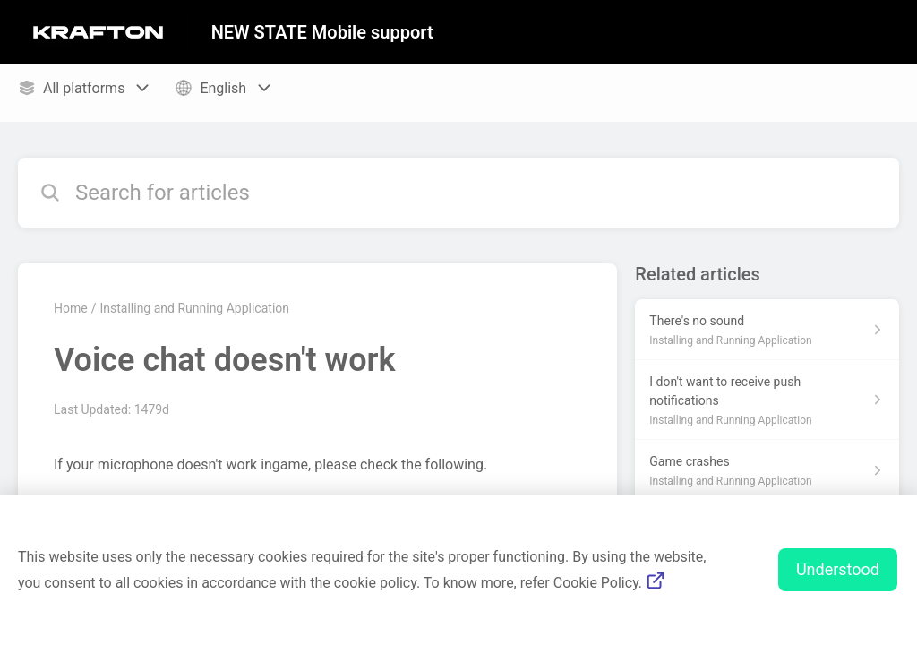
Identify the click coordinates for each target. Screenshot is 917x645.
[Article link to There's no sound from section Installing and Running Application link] (767, 329)
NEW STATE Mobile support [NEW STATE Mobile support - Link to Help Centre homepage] (322, 32)
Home (71, 308)
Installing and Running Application (194, 308)
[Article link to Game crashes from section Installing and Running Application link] (767, 470)
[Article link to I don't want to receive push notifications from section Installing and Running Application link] (767, 400)
